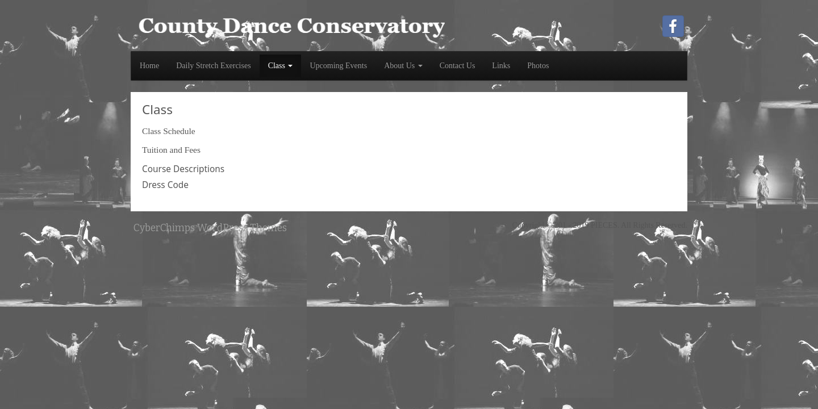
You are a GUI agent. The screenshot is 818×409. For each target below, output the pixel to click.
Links (501, 65)
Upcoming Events (338, 65)
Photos (538, 65)
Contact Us (457, 65)
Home (149, 65)
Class (280, 65)
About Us (403, 65)
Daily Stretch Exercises (213, 65)
